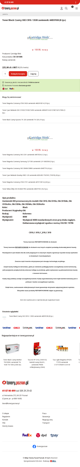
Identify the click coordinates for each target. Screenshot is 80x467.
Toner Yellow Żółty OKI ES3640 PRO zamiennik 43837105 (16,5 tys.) (25, 189)
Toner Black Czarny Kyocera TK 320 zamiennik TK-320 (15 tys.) (23, 119)
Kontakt (5, 419)
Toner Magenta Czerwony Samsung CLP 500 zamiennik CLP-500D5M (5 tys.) (28, 161)
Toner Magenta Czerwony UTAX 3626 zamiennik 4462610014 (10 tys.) (26, 103)
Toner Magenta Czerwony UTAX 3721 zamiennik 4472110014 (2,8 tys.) (26, 182)
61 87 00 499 (9, 2)
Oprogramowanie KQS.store (33, 461)
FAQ (3, 423)
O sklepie (5, 413)
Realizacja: (49, 461)
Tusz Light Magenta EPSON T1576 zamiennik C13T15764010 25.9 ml (62, 362)
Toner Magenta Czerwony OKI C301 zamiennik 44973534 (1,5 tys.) (25, 154)
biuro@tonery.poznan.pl (10, 403)
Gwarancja (46, 416)
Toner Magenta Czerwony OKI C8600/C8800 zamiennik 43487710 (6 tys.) (27, 168)
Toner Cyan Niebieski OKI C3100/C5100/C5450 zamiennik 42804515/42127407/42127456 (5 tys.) (33, 111)
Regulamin (6, 416)
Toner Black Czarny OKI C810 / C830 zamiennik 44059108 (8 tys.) (31, 316)
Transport (46, 423)
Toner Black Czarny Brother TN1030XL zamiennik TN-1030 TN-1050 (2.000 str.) (12, 362)
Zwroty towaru (7, 426)
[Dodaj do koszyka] (18, 73)
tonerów (28, 261)
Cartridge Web (15, 53)
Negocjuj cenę (47, 419)
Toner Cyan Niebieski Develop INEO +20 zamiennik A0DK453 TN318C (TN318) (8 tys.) (31, 175)
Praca (44, 413)
